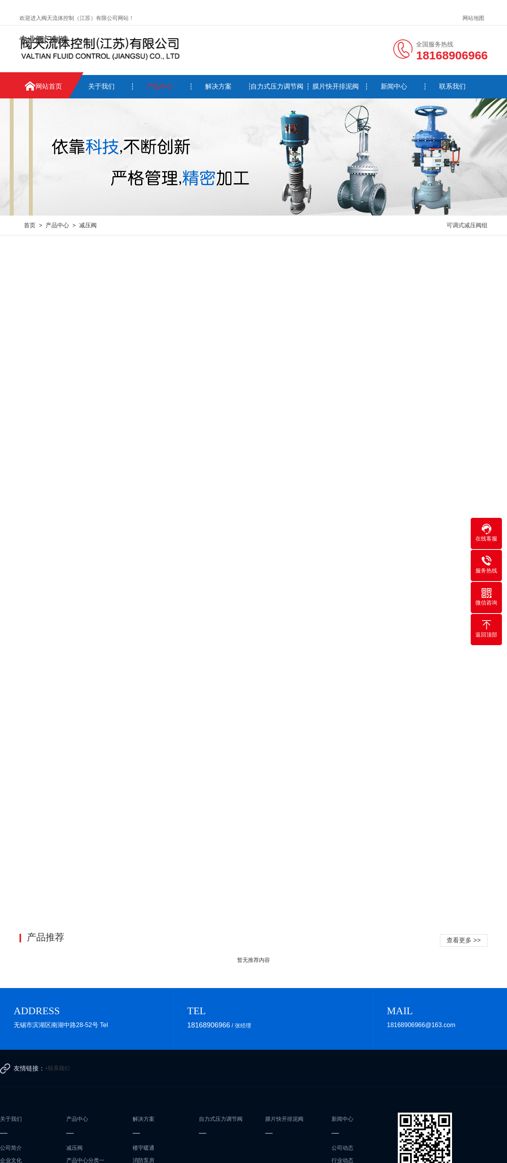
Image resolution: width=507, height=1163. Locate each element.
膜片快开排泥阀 (335, 86)
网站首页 (48, 86)
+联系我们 (57, 1068)
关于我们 (101, 86)
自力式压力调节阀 (276, 86)
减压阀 (88, 225)
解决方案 (218, 86)
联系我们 (452, 86)
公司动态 (342, 1148)
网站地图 (473, 18)
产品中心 (160, 86)
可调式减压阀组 (467, 225)
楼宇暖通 (143, 1148)
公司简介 (11, 1148)
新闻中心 (394, 86)
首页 (29, 225)
